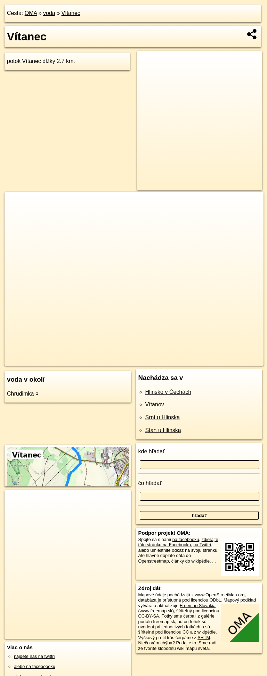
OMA (31, 13)
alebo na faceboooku (34, 666)
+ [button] (16, 203)
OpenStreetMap (151, 360)
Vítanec (71, 13)
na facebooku (185, 539)
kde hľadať (151, 451)
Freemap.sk (188, 360)
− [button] (16, 214)
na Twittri (202, 544)
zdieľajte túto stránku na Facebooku (178, 542)
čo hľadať (150, 483)
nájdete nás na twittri (34, 656)
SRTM (203, 637)
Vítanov (154, 404)
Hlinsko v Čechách (168, 392)
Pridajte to (186, 642)
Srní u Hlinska (162, 417)
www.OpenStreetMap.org (219, 594)
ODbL (215, 600)
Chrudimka (20, 394)
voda (49, 13)
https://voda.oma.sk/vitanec (236, 360)
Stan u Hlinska (163, 430)
